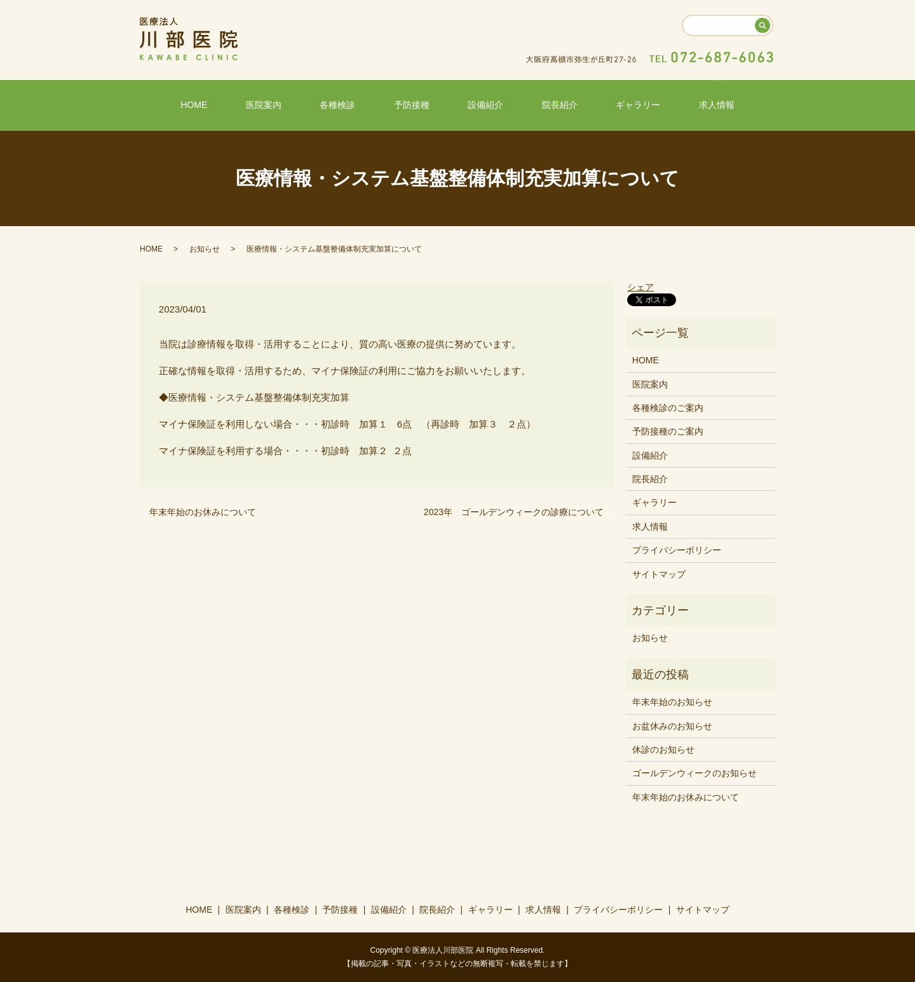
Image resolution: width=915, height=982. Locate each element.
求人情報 (657, 103)
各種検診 (363, 103)
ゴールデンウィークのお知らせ (694, 772)
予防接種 (420, 103)
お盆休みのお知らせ (672, 725)
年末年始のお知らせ (672, 701)
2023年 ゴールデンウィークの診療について (514, 511)
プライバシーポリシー (676, 549)
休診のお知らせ (663, 749)
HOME (253, 103)
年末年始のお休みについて (202, 511)
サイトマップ (659, 573)
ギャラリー (595, 103)
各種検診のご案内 (667, 407)
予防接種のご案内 (667, 431)
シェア (640, 286)
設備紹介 (477, 103)
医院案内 (306, 103)
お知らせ (204, 247)
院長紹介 (534, 103)
